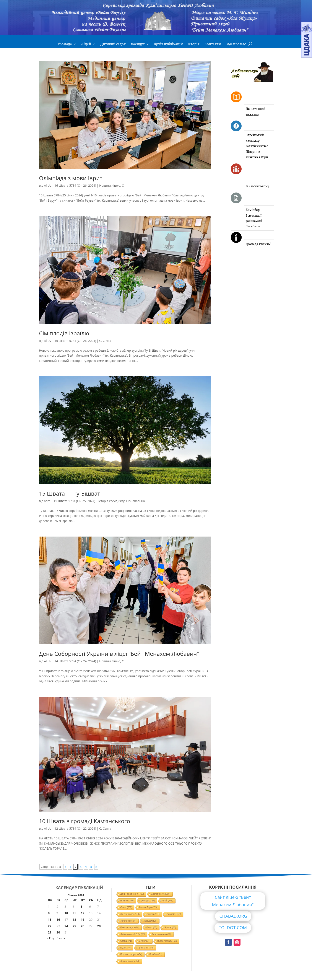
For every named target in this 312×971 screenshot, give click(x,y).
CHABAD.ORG (233, 916)
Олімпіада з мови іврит (70, 178)
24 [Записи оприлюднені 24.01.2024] (66, 926)
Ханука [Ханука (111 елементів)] (153, 914)
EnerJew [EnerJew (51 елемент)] (155, 954)
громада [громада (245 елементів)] (148, 900)
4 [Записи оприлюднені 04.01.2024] (73, 906)
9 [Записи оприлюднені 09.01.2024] (57, 913)
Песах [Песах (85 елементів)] (151, 927)
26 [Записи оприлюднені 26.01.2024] (82, 926)
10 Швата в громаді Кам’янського (84, 821)
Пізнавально (135, 501)
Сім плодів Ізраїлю (64, 333)
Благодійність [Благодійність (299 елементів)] (160, 894)
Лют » (60, 938)
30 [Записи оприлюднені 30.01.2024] (58, 932)
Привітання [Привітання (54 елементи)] (146, 948)
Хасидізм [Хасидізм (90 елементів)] (150, 921)
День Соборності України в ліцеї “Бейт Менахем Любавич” (119, 654)
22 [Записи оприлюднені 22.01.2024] (49, 926)
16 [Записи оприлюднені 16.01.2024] (58, 919)
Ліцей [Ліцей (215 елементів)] (167, 900)
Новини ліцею (109, 185)
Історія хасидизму (111, 501)
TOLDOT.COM (233, 927)
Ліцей (86, 44)
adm (47, 501)
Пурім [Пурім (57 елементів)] (125, 948)
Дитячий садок (113, 44)
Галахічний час (257, 146)
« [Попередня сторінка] (65, 867)
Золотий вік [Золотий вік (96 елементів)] (128, 921)
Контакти (212, 44)
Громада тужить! (258, 244)
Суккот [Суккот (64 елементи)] (144, 941)
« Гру (50, 938)
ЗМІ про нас (236, 44)
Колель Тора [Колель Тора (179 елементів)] (148, 907)
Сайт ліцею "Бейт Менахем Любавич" (233, 900)
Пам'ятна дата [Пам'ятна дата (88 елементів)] (129, 927)
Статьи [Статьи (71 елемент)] (126, 941)
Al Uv (47, 185)
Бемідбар (253, 209)
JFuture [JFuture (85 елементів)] (170, 927)
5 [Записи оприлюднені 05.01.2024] (82, 906)
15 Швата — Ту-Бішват (69, 493)
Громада (65, 44)
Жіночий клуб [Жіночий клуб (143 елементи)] (130, 914)
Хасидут (137, 44)
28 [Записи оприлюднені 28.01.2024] (99, 926)
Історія (194, 44)
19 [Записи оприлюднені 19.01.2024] (82, 919)
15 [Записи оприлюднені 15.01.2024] (49, 919)
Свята (107, 341)
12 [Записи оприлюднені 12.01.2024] (82, 913)
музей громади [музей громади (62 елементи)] (167, 941)
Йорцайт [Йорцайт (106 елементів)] (174, 914)
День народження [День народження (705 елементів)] (132, 894)
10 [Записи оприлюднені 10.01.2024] (66, 913)
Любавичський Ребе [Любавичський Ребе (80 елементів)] (132, 934)
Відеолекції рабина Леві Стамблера (254, 220)
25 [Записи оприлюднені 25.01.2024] (74, 926)
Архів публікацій (168, 44)
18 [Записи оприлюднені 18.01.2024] (74, 919)
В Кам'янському (257, 186)
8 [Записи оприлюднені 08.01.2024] (49, 913)
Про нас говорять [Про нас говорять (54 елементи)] (131, 954)
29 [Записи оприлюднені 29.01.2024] (49, 932)
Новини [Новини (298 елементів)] (126, 900)
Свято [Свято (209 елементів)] (126, 907)
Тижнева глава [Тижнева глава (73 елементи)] (161, 934)
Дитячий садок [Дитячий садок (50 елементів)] (129, 961)
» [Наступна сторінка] (96, 867)
